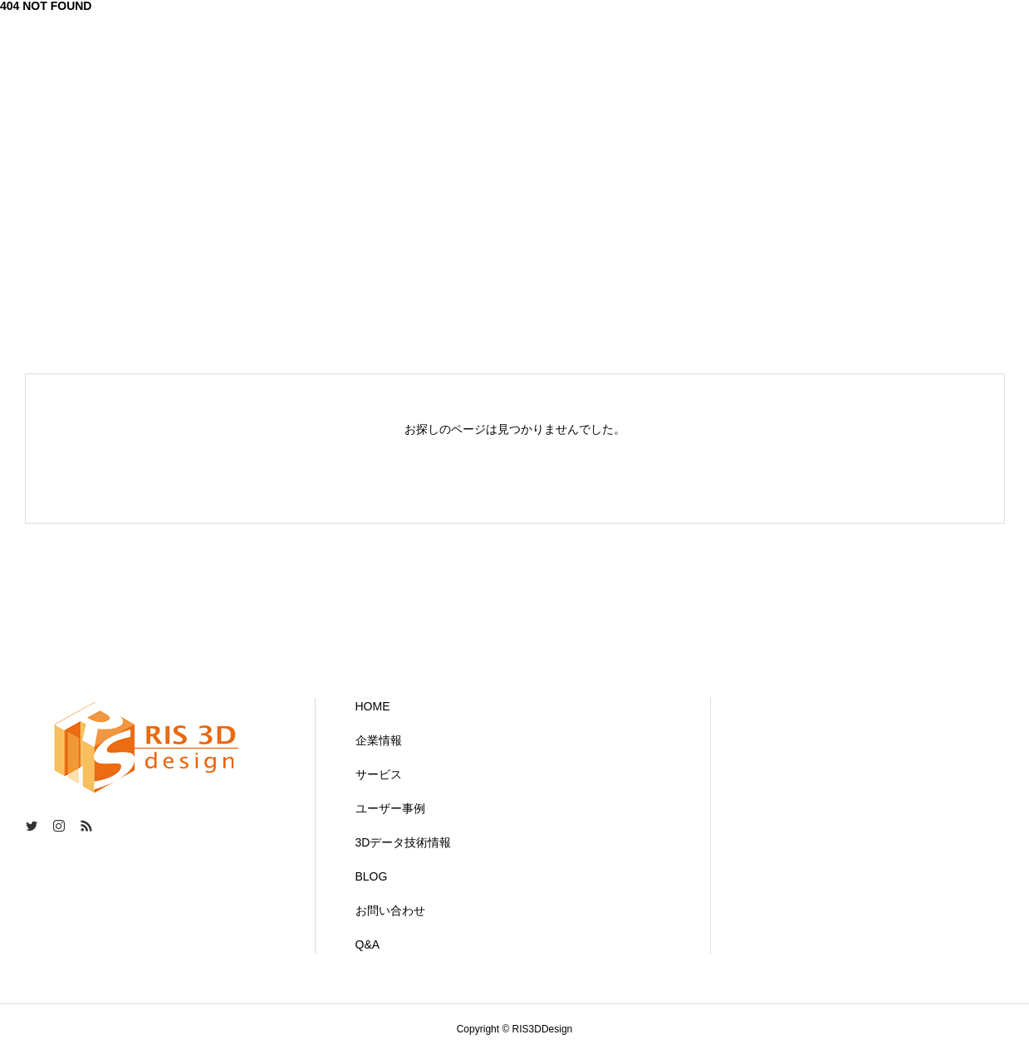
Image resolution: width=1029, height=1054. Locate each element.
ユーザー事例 (390, 808)
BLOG (371, 876)
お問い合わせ (390, 910)
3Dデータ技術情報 (403, 842)
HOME (372, 706)
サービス (378, 774)
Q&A (367, 944)
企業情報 (378, 740)
